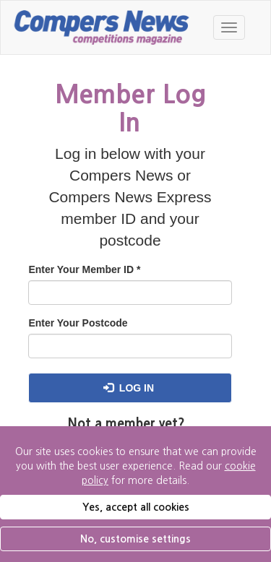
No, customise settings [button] (135, 539)
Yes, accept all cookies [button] (135, 507)
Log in (128, 388)
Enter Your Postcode (77, 323)
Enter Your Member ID (84, 269)
